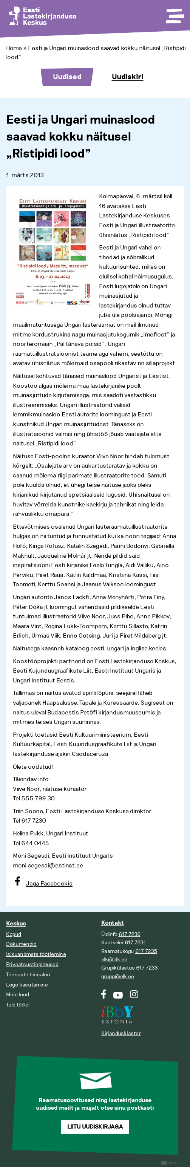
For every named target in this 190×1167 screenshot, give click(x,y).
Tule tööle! (18, 1005)
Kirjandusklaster (121, 1033)
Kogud (13, 934)
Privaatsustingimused (32, 964)
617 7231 (135, 942)
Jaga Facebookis (49, 883)
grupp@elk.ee (117, 976)
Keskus (16, 924)
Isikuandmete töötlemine (36, 954)
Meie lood (17, 994)
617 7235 (146, 951)
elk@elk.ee (114, 959)
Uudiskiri (128, 77)
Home (14, 48)
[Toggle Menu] (174, 13)
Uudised (67, 77)
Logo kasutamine (27, 985)
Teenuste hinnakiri (28, 974)
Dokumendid (21, 944)
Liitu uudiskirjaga (95, 1127)
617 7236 (130, 934)
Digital (169, 1163)
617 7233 (147, 968)
